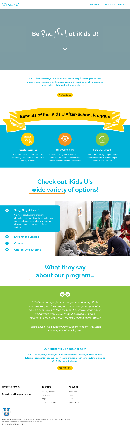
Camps (18, 243)
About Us (122, 4)
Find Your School (96, 4)
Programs (110, 4)
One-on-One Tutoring (27, 250)
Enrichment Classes (26, 237)
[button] (30, 237)
